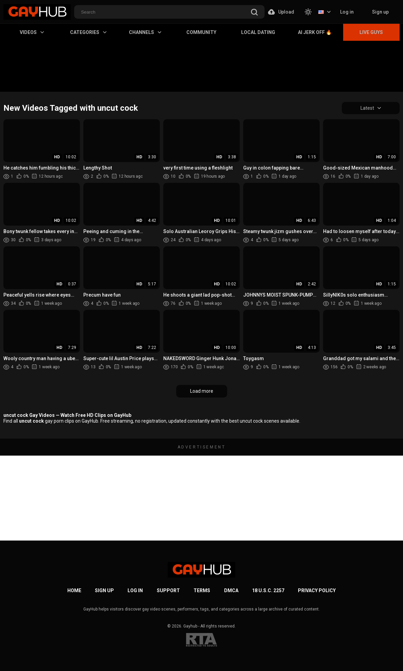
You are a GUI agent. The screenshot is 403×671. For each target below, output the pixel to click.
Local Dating (258, 32)
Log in (347, 12)
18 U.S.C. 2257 (268, 590)
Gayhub (190, 626)
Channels (145, 32)
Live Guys (371, 32)
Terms (202, 590)
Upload (281, 11)
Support (168, 590)
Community (201, 32)
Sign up (380, 12)
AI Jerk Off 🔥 (315, 32)
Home (74, 590)
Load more (201, 391)
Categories (88, 32)
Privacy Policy (317, 590)
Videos (32, 32)
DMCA (231, 590)
